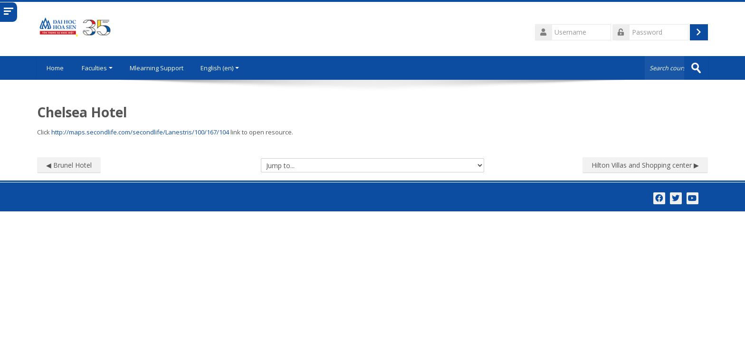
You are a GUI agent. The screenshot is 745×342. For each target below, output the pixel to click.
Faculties (97, 68)
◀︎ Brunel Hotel (69, 165)
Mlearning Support (156, 68)
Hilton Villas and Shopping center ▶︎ (645, 165)
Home (55, 68)
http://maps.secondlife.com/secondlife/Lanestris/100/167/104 (140, 132)
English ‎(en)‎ (220, 68)
